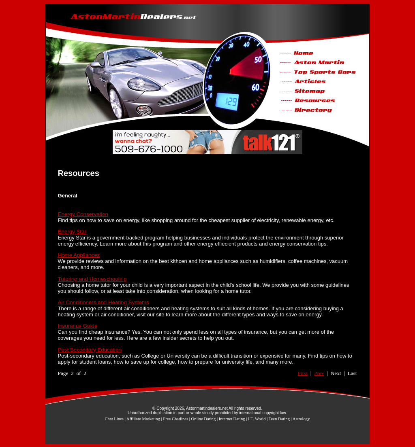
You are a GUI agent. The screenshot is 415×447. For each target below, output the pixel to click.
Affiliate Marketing (143, 419)
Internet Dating (232, 419)
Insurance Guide (78, 326)
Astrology (301, 419)
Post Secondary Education (90, 350)
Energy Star (72, 232)
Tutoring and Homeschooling (92, 279)
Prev (319, 373)
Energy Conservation (83, 214)
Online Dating (203, 419)
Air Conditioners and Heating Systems (103, 302)
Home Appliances (79, 255)
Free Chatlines (175, 419)
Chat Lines (114, 419)
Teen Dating (279, 419)
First (303, 373)
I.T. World (256, 419)
